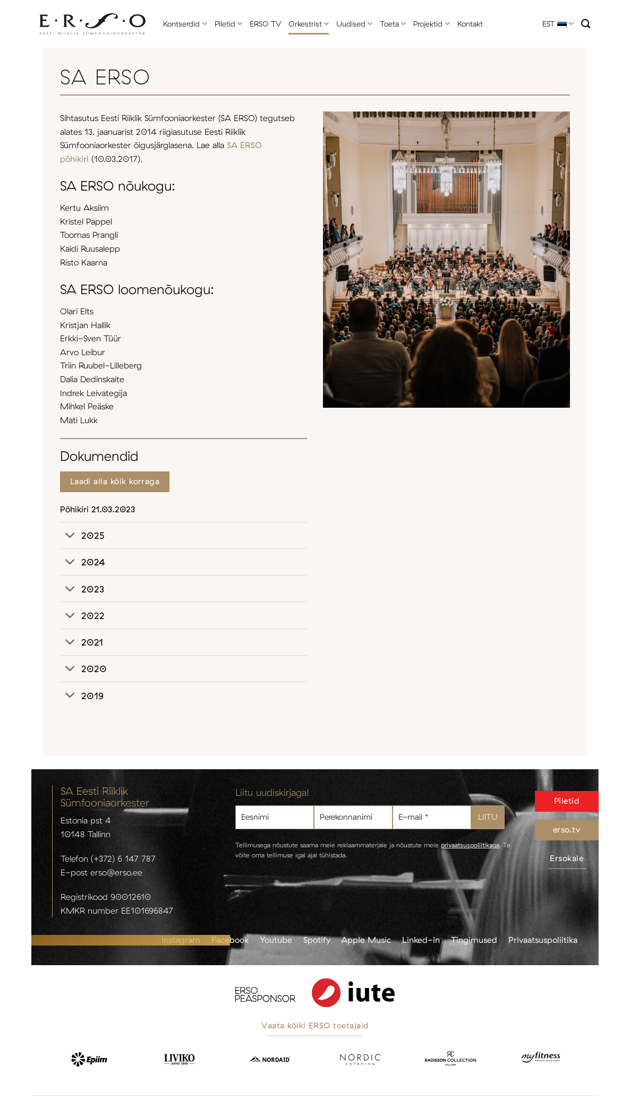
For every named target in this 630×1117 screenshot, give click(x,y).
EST (558, 24)
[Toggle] (70, 536)
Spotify (316, 939)
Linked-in (421, 939)
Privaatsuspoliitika (542, 939)
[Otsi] (585, 24)
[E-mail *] (432, 817)
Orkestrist (308, 24)
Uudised (354, 24)
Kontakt (470, 24)
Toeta (393, 24)
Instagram (180, 939)
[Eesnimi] (274, 817)
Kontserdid (185, 24)
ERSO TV (265, 24)
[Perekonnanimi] (353, 817)
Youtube (276, 939)
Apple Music (366, 939)
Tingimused (474, 939)
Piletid (228, 24)
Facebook (230, 939)
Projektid (431, 24)
